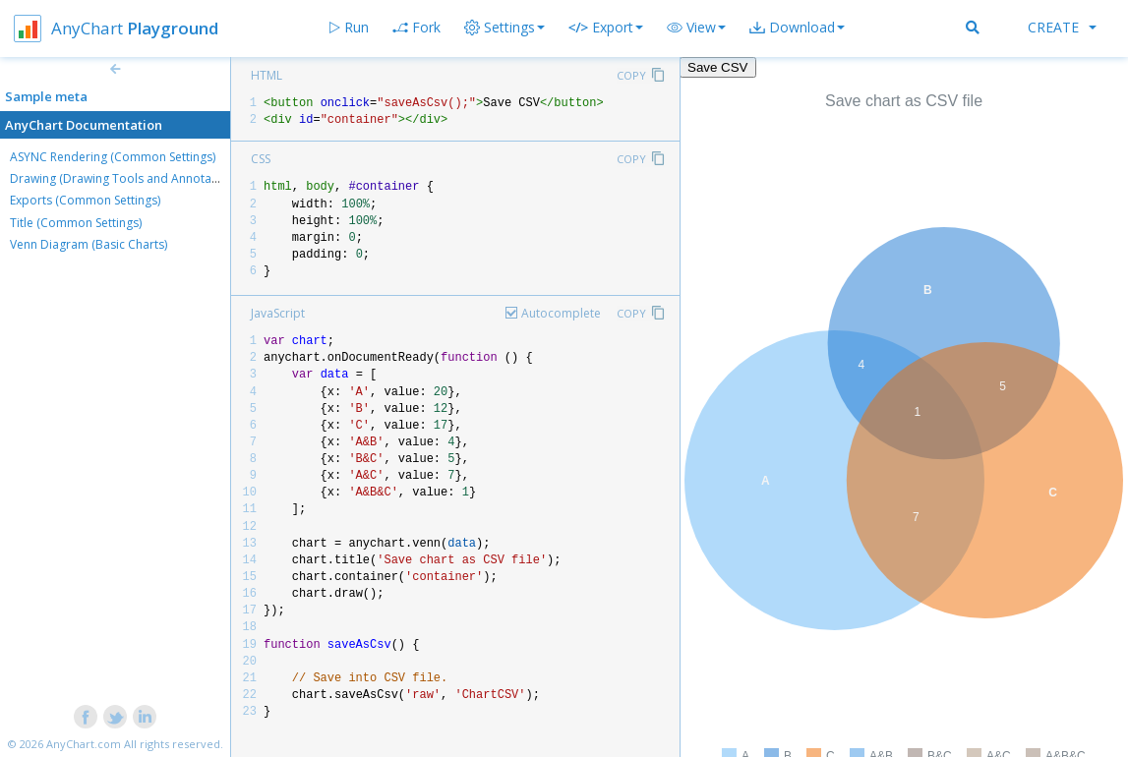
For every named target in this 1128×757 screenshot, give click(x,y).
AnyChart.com (83, 743)
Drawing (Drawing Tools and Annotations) (126, 178)
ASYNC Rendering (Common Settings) (112, 156)
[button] (696, 27)
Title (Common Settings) (76, 222)
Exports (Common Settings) (85, 200)
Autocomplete (561, 313)
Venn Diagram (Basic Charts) (88, 244)
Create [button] (1062, 27)
